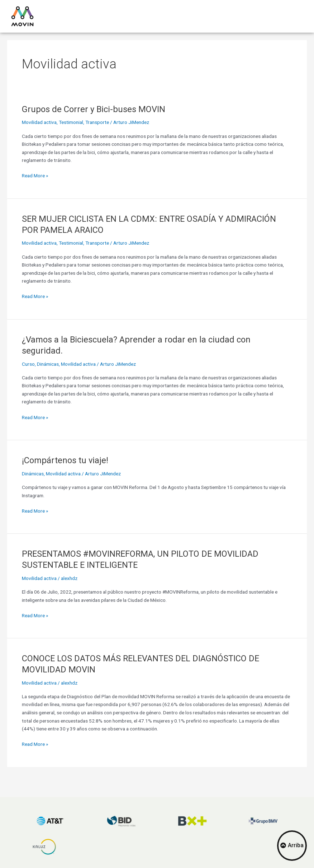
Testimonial (71, 122)
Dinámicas (48, 364)
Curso (28, 364)
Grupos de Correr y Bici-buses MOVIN (93, 109)
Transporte (97, 122)
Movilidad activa (39, 122)
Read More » (35, 175)
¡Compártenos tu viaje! (65, 460)
